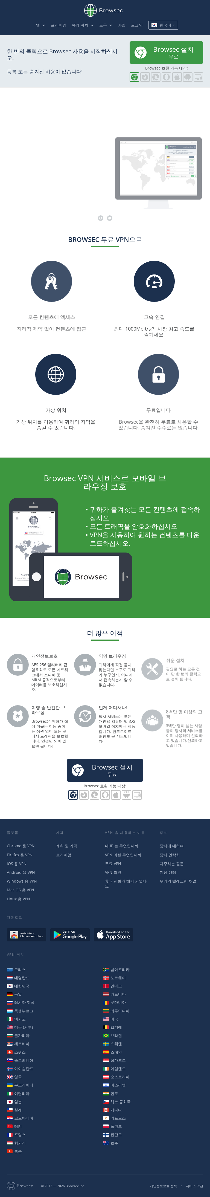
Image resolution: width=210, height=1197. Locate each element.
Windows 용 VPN (22, 881)
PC (198, 77)
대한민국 (18, 985)
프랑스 (16, 1134)
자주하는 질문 (172, 863)
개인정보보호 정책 (163, 1186)
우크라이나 (20, 1085)
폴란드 (112, 1126)
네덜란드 (18, 977)
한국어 (161, 25)
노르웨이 (114, 977)
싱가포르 (114, 1060)
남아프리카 (116, 969)
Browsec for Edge (156, 77)
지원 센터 (168, 872)
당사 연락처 (170, 854)
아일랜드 (114, 1068)
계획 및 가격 (66, 845)
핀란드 (112, 1134)
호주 (110, 1143)
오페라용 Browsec (166, 77)
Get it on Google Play (70, 934)
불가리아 (18, 1035)
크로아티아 (20, 1118)
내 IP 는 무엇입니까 (121, 845)
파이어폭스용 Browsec (145, 77)
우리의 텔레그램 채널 (178, 881)
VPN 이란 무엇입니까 (123, 854)
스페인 (112, 1052)
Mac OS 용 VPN (20, 889)
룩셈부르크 (20, 1010)
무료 (163, 52)
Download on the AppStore (113, 934)
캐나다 (112, 1109)
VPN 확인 (113, 872)
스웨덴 (112, 1043)
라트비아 (114, 994)
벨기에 (112, 1027)
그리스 (16, 969)
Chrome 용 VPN (21, 845)
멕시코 (16, 1019)
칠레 (14, 1109)
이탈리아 (18, 1093)
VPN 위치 (80, 25)
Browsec (105, 10)
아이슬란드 (20, 1068)
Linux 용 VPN (18, 898)
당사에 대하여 (172, 845)
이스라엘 (114, 1085)
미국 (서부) (20, 1027)
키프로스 (114, 1118)
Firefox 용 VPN (20, 854)
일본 (14, 1101)
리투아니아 (116, 1010)
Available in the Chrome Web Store (26, 934)
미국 (110, 1019)
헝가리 (16, 1143)
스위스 (16, 1052)
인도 (110, 1093)
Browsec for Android (187, 77)
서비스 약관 (194, 1186)
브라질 (112, 1035)
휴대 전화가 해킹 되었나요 (126, 883)
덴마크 (112, 985)
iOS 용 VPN (17, 863)
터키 (14, 1126)
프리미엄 (58, 25)
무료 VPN (113, 863)
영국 (14, 1076)
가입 (122, 25)
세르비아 (18, 1043)
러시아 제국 (20, 1002)
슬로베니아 (20, 1060)
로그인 (136, 25)
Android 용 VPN (21, 872)
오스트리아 (116, 1076)
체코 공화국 (117, 1101)
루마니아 (114, 1002)
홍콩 (14, 1151)
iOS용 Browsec (177, 77)
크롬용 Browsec (134, 77)
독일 (14, 994)
